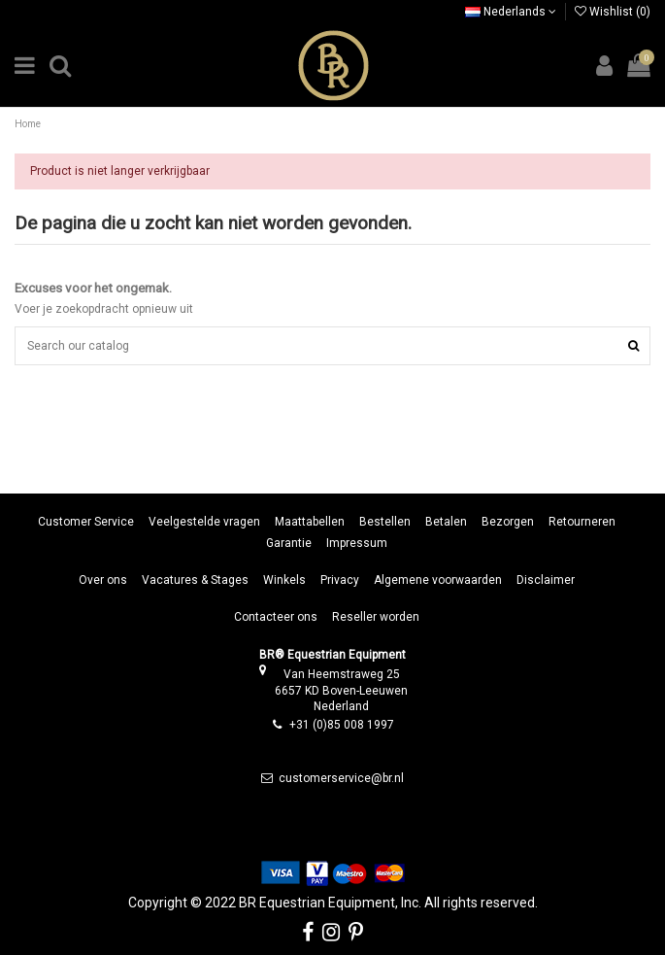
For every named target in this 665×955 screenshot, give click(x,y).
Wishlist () (612, 11)
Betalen (446, 522)
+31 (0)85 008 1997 (341, 725)
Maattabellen (310, 522)
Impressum (356, 543)
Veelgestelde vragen (204, 522)
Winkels (284, 580)
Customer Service (86, 522)
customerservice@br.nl (341, 778)
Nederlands (510, 11)
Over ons (103, 580)
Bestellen (385, 522)
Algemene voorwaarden (438, 580)
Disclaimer (545, 580)
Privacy (339, 580)
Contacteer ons (275, 617)
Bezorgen (508, 522)
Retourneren (582, 522)
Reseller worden (375, 617)
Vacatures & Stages (195, 580)
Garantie (289, 543)
